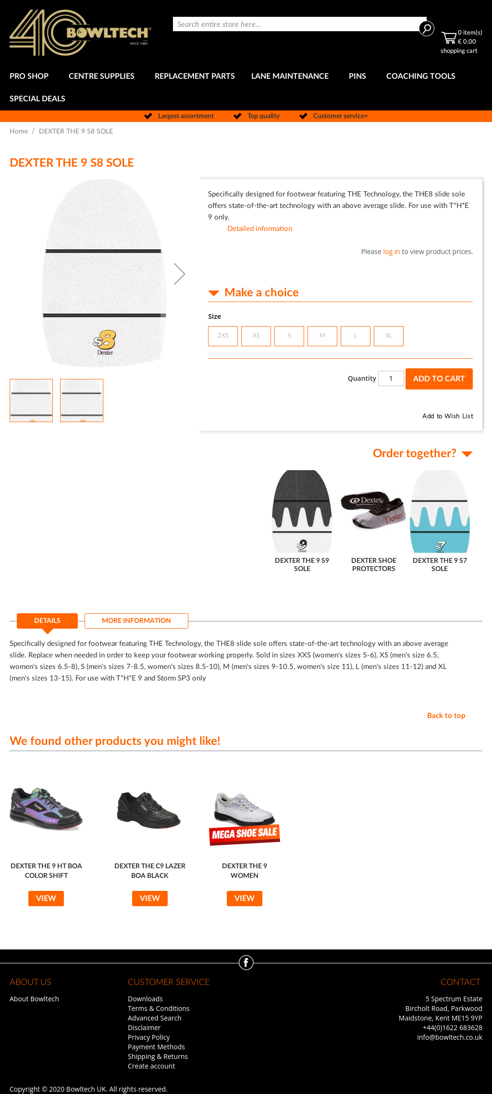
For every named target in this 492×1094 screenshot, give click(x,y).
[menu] (246, 87)
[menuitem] (31, 76)
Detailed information (259, 228)
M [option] (322, 336)
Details (47, 621)
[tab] (47, 623)
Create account (151, 1065)
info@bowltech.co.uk (449, 1037)
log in (391, 251)
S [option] (289, 336)
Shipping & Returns (158, 1056)
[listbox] (340, 337)
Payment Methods (156, 1046)
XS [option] (256, 336)
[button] (179, 273)
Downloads (145, 998)
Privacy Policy (149, 1037)
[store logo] (80, 33)
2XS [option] (223, 336)
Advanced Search (155, 1017)
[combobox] (300, 24)
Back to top (446, 715)
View (46, 898)
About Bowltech (34, 998)
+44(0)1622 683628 (452, 1027)
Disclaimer (144, 1027)
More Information (136, 621)
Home (19, 131)
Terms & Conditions (159, 1008)
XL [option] (389, 336)
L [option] (355, 336)
